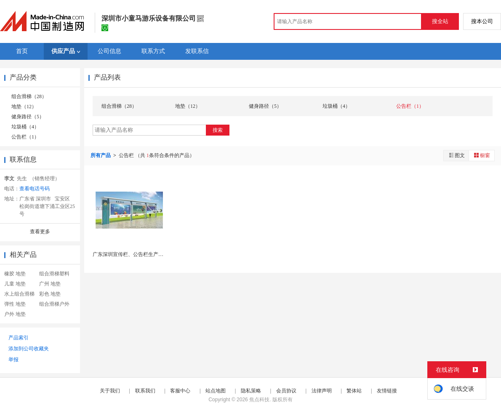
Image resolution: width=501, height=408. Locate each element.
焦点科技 (259, 400)
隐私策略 (251, 391)
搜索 (218, 130)
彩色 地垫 (50, 294)
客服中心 (180, 391)
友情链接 (387, 391)
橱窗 (481, 155)
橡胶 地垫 (15, 274)
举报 (13, 360)
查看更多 (40, 232)
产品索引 (18, 338)
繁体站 (354, 391)
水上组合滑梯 (19, 294)
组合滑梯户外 (54, 304)
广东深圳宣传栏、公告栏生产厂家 (130, 254)
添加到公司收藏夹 (28, 349)
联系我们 (145, 391)
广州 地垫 (50, 284)
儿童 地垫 (15, 284)
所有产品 (101, 155)
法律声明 (322, 391)
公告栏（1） (25, 137)
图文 (456, 155)
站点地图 (215, 391)
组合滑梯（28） (29, 96)
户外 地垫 (15, 314)
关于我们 (110, 391)
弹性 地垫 (15, 304)
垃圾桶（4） (25, 127)
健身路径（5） (27, 117)
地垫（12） (24, 106)
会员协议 (286, 391)
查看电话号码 (34, 189)
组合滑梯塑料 (54, 274)
